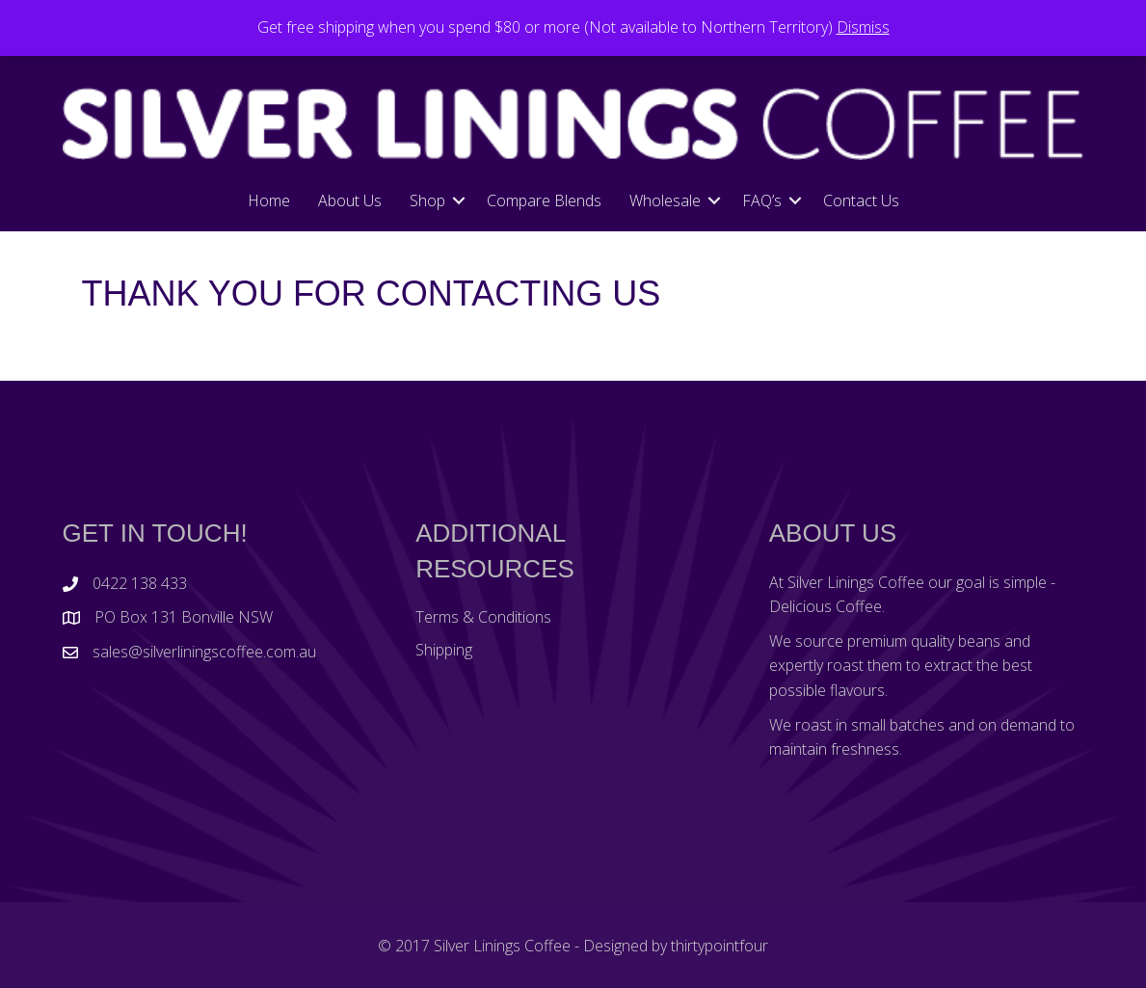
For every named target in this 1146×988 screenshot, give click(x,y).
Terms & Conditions (483, 617)
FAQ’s (762, 200)
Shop (427, 200)
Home (269, 200)
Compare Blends (544, 200)
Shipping (443, 649)
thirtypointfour (719, 945)
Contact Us (861, 200)
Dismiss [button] (863, 27)
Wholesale (665, 200)
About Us (350, 200)
